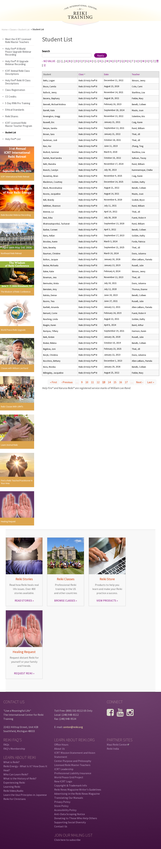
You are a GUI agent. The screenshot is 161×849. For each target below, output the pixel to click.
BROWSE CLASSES (64, 600)
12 (98, 382)
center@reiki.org (73, 727)
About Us (59, 748)
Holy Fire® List (13, 139)
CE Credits (10, 96)
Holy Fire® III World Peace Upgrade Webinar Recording (18, 51)
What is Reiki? (11, 762)
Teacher (136, 74)
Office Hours (61, 744)
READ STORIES (23, 600)
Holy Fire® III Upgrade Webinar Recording (16, 63)
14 (109, 382)
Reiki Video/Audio (13, 790)
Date (106, 74)
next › (139, 382)
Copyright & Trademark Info (70, 785)
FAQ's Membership (14, 748)
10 (86, 382)
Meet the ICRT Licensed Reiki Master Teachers (18, 40)
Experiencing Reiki (14, 782)
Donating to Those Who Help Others (75, 818)
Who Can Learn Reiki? (15, 774)
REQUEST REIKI (23, 673)
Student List (24, 29)
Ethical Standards (14, 109)
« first (53, 382)
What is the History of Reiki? (19, 778)
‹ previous (67, 382)
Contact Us (60, 826)
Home (5, 29)
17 (126, 382)
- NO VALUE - (49, 61)
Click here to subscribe (67, 840)
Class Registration (15, 90)
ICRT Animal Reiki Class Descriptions (17, 72)
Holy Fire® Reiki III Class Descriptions (18, 82)
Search (46, 51)
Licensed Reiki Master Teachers (72, 765)
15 (115, 382)
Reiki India (113, 748)
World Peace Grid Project (68, 777)
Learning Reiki (11, 786)
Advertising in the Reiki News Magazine (77, 793)
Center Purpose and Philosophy (72, 761)
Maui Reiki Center (118, 744)
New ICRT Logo (63, 781)
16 (120, 382)
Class (82, 74)
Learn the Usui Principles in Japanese (25, 795)
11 (92, 382)
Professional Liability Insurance (72, 773)
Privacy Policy (62, 801)
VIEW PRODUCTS (106, 600)
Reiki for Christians (14, 799)
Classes (12, 29)
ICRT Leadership (63, 769)
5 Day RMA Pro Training (17, 103)
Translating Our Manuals (68, 797)
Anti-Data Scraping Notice (69, 814)
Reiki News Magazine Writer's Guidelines (77, 789)
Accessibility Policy (65, 810)
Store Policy (61, 806)
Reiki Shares (11, 116)
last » (150, 382)
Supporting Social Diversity (70, 822)
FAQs (6, 744)
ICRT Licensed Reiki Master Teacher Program (18, 124)
